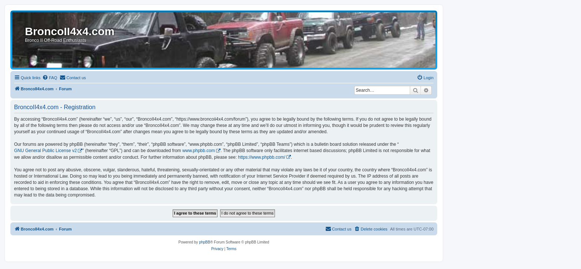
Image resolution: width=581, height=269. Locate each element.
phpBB (204, 242)
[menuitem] (49, 77)
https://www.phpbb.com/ (261, 157)
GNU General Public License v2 (45, 150)
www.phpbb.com (198, 150)
